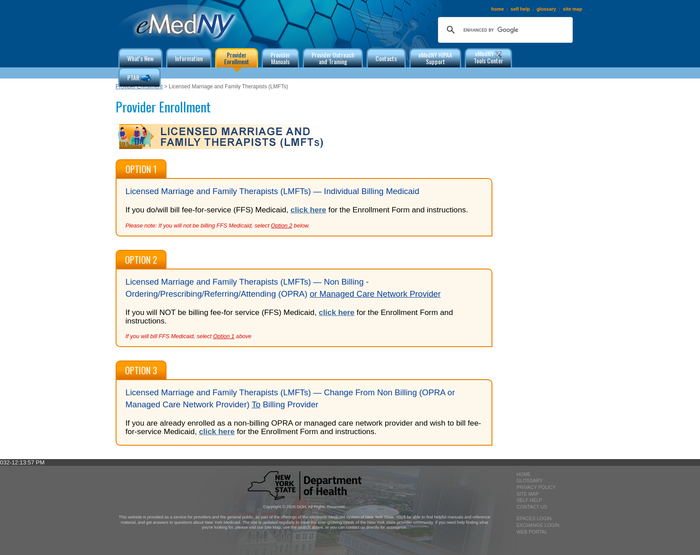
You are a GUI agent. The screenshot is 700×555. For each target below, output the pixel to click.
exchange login (538, 525)
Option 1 (141, 169)
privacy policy (536, 487)
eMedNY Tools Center (488, 57)
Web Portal (532, 531)
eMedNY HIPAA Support (435, 58)
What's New (140, 58)
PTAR (139, 78)
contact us (532, 506)
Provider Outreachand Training (333, 58)
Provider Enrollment (139, 86)
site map (572, 9)
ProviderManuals (280, 58)
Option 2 (141, 259)
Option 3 (141, 370)
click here (308, 209)
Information (189, 58)
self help (520, 9)
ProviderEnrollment (236, 58)
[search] (504, 30)
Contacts (386, 58)
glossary (546, 9)
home (497, 9)
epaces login (534, 518)
